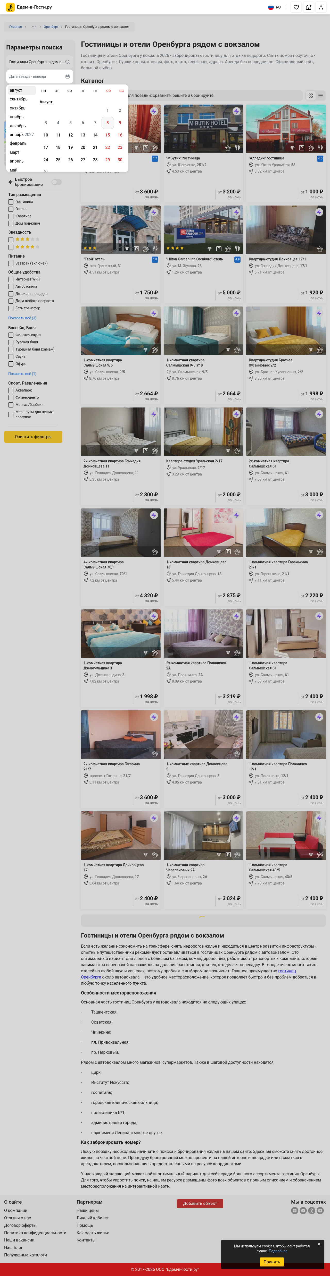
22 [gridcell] (107, 147)
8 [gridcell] (107, 122)
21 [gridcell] (95, 147)
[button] (296, 7)
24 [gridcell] (45, 159)
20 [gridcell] (82, 147)
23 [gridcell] (120, 147)
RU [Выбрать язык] (274, 7)
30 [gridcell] (120, 159)
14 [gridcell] (95, 135)
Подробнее (278, 1251)
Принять (271, 1262)
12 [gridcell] (70, 135)
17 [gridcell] (45, 147)
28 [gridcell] (95, 159)
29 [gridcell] (107, 159)
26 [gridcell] (70, 159)
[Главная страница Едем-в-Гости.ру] (29, 7)
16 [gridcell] (120, 135)
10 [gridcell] (45, 135)
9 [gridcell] (120, 122)
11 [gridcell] (58, 135)
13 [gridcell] (82, 135)
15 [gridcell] (107, 135)
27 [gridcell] (82, 159)
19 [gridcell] (70, 147)
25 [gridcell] (58, 159)
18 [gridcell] (58, 147)
